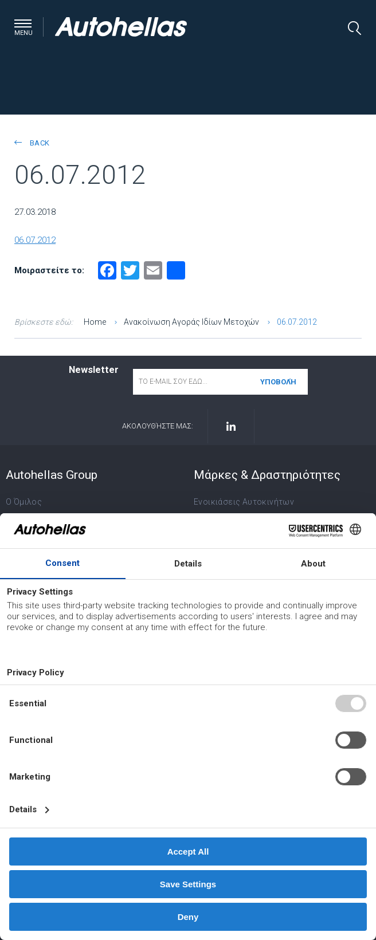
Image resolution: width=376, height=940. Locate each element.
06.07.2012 (35, 240)
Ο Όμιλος (24, 501)
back (31, 143)
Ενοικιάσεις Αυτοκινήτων (244, 501)
